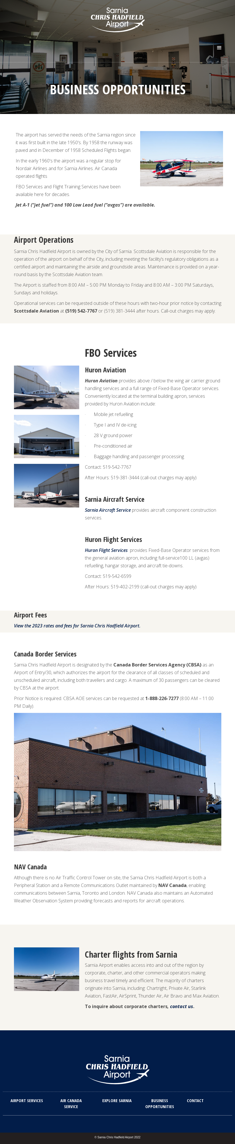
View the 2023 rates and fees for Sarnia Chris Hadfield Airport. (77, 626)
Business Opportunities (159, 1103)
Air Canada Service (71, 1103)
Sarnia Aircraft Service (108, 510)
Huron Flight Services (106, 550)
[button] (219, 47)
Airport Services (27, 1100)
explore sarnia (117, 1100)
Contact (195, 1100)
